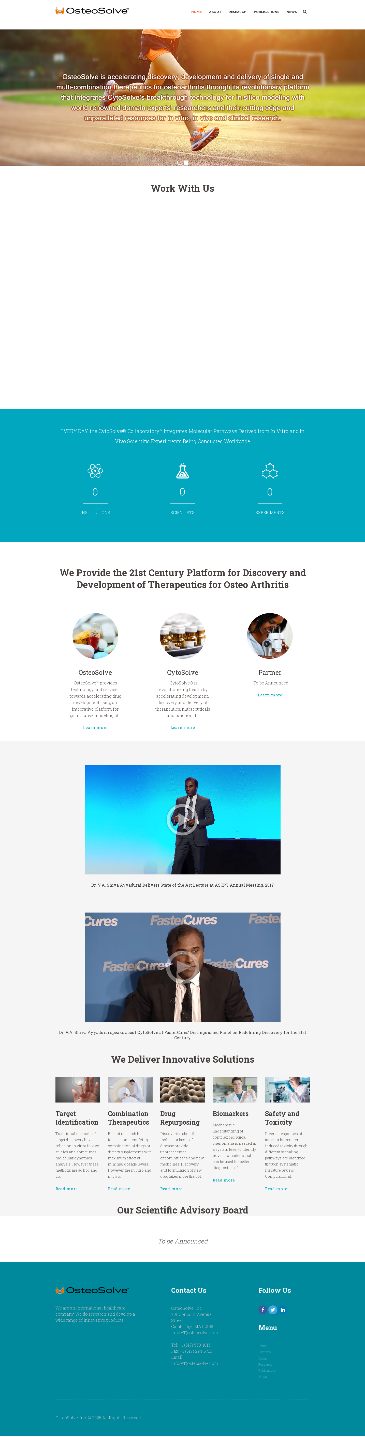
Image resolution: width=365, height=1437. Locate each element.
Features (264, 1353)
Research (237, 12)
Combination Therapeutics (151, 1125)
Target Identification (121, 1125)
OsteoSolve (131, 670)
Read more (115, 1167)
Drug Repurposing (181, 1125)
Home (196, 12)
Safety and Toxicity (241, 1125)
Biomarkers (211, 1122)
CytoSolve (182, 670)
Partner (234, 670)
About (215, 12)
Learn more (131, 702)
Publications (266, 12)
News (292, 12)
